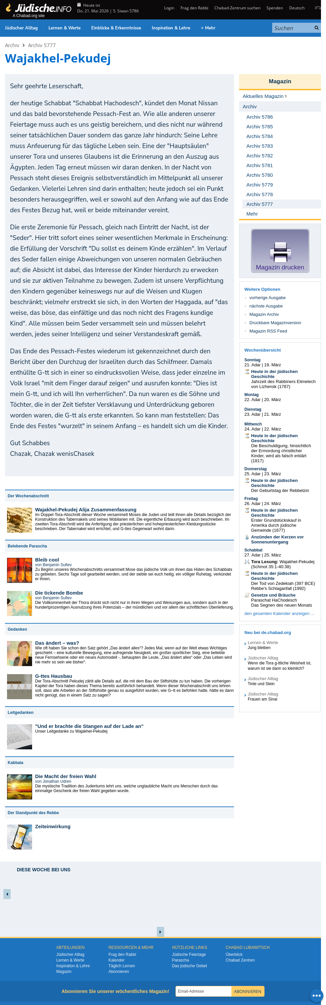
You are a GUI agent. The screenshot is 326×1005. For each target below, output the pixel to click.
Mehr (252, 214)
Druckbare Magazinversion (275, 322)
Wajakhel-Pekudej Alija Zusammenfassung (85, 509)
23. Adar (252, 414)
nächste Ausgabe (266, 305)
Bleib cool (47, 559)
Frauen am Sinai (262, 699)
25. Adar (252, 473)
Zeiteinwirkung (53, 826)
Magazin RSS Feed (268, 331)
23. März (272, 473)
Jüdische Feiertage (189, 954)
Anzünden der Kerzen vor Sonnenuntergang (277, 539)
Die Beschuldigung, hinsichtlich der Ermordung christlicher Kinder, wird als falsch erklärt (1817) (281, 453)
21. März (272, 414)
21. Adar (252, 364)
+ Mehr (208, 28)
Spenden (274, 8)
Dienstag (252, 409)
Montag (251, 394)
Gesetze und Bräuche (273, 595)
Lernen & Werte (64, 28)
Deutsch (297, 8)
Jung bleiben (259, 647)
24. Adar (252, 428)
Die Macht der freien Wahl (65, 776)
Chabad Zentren (240, 960)
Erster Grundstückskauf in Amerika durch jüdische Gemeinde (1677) (276, 525)
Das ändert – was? (57, 643)
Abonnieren (118, 971)
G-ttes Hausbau (53, 676)
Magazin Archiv (264, 314)
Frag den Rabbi (194, 8)
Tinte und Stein (261, 683)
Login (168, 8)
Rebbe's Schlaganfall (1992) (278, 588)
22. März (272, 428)
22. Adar (252, 399)
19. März (272, 364)
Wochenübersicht (262, 350)
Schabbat (253, 550)
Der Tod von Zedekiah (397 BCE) (283, 583)
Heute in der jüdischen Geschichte (274, 374)
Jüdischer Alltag (21, 28)
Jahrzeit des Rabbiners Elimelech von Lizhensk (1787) (283, 384)
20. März (272, 399)
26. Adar (252, 503)
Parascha (180, 960)
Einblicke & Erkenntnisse (116, 28)
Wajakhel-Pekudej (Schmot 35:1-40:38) (282, 564)
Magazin (280, 81)
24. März (272, 503)
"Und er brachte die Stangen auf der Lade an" (89, 726)
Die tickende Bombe (59, 593)
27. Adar (252, 554)
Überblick (234, 954)
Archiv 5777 (42, 45)
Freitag (251, 498)
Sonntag (252, 360)
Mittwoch (253, 424)
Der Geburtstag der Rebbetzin (280, 490)
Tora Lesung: (264, 561)
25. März (272, 554)
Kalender (116, 960)
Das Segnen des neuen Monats (281, 605)
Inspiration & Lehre (171, 28)
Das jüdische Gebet (189, 966)
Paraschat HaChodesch (274, 600)
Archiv (12, 45)
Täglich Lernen (121, 966)
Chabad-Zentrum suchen (237, 8)
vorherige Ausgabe (267, 297)
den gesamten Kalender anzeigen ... (279, 613)
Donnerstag (255, 469)
